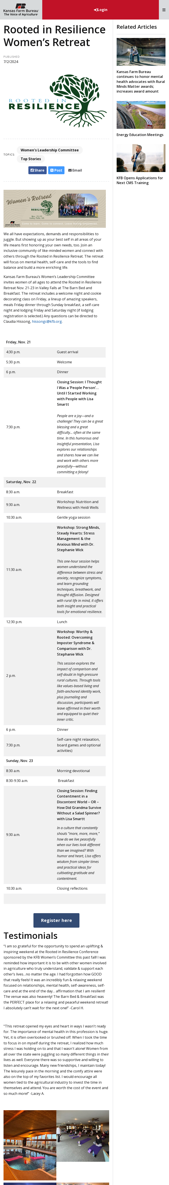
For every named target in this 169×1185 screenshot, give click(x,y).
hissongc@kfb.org (47, 321)
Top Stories (31, 158)
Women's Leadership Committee (50, 150)
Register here (56, 920)
